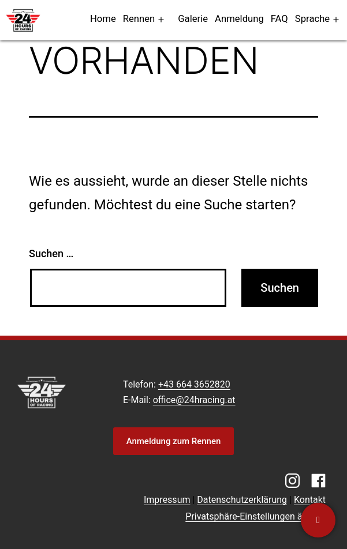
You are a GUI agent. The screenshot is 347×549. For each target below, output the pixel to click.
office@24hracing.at (194, 399)
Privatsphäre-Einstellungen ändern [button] (255, 516)
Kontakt (310, 499)
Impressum (167, 499)
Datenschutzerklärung (242, 499)
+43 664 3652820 (194, 384)
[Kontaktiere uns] (318, 520)
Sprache (312, 18)
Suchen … (51, 253)
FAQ (279, 18)
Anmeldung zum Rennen (173, 441)
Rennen (139, 18)
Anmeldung (239, 18)
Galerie (193, 18)
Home (103, 18)
